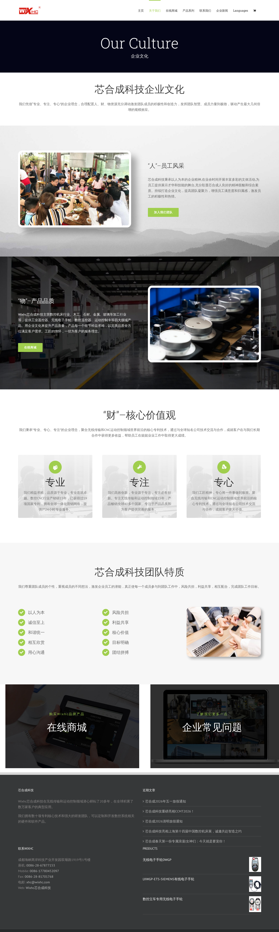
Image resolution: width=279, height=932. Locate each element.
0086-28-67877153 (40, 865)
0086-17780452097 (44, 871)
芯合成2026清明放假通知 (164, 821)
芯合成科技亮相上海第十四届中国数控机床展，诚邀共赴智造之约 (193, 831)
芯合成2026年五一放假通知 (165, 801)
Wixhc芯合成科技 (38, 888)
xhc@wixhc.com (38, 882)
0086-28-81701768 (39, 876)
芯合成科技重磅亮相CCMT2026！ (169, 811)
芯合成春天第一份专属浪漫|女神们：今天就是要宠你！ (185, 841)
